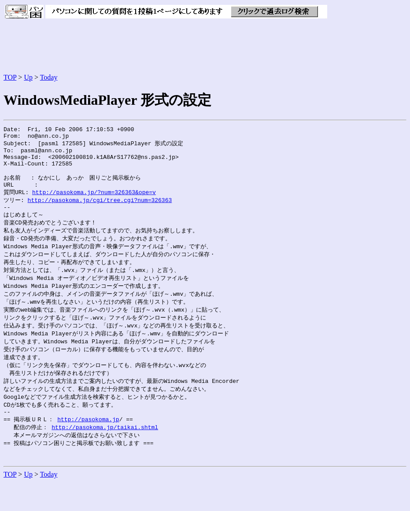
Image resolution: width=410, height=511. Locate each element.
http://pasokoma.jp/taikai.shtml (105, 452)
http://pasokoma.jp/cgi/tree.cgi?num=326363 (100, 211)
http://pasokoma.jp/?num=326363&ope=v (94, 202)
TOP (10, 77)
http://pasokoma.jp (88, 444)
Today (49, 77)
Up (28, 77)
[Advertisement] (164, 46)
